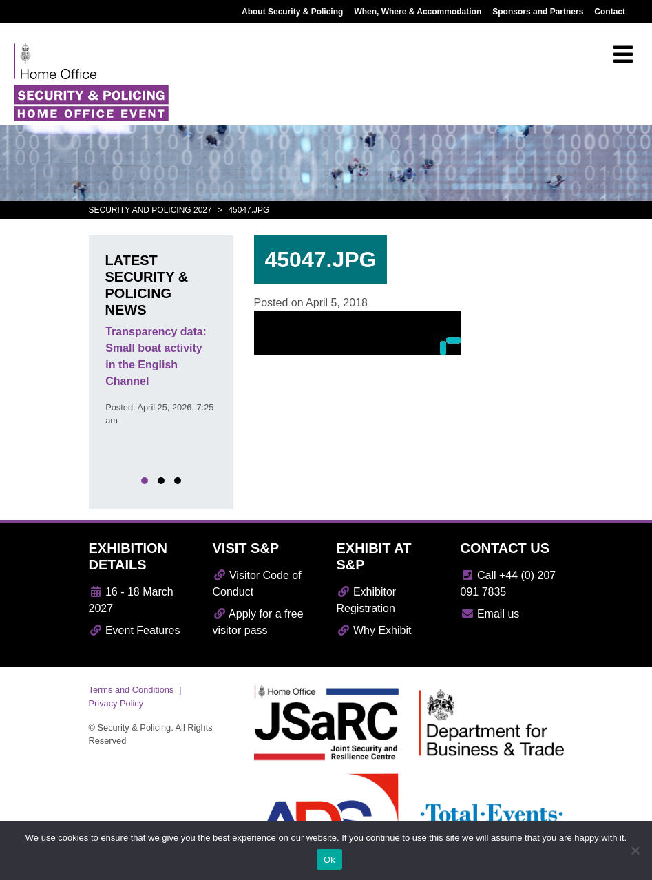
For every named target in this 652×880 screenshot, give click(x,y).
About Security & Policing (292, 12)
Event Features (134, 630)
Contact (609, 12)
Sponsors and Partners (537, 12)
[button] (144, 481)
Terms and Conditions (131, 689)
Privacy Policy (116, 703)
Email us (490, 614)
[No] (635, 850)
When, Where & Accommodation (417, 12)
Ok (329, 860)
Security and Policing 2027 (150, 210)
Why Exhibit (374, 630)
